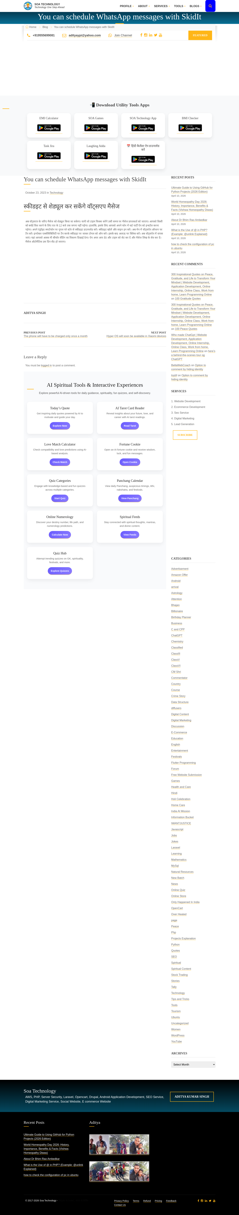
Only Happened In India (185, 902)
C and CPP (178, 629)
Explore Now (60, 425)
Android (175, 580)
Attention (176, 599)
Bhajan (175, 605)
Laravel (175, 847)
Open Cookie (130, 462)
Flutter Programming (183, 762)
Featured (200, 35)
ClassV (175, 659)
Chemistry (177, 641)
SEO (174, 956)
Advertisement (179, 568)
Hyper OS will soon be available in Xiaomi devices (136, 336)
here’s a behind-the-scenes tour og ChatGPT (193, 355)
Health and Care (181, 787)
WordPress (178, 1035)
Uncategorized (180, 1023)
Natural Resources (182, 871)
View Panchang (129, 498)
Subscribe (185, 435)
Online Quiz (178, 890)
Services (161, 6)
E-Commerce (179, 732)
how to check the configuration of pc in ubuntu (51, 1175)
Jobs (174, 835)
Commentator (179, 677)
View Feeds (129, 534)
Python (175, 944)
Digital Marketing (181, 720)
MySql (175, 865)
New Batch (177, 877)
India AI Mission (180, 811)
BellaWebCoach (180, 365)
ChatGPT (176, 635)
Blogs (194, 6)
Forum (175, 768)
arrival (175, 587)
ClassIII (175, 653)
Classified (177, 647)
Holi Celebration (180, 799)
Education (177, 738)
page (174, 920)
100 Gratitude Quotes (188, 298)
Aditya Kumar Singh (192, 1096)
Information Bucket (182, 817)
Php (173, 932)
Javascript (177, 829)
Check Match (60, 462)
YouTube (176, 1041)
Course (175, 690)
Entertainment (179, 750)
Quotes (175, 950)
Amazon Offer (179, 574)
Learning (176, 853)
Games (175, 780)
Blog (45, 27)
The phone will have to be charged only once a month (56, 336)
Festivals (176, 756)
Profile (126, 6)
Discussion (177, 726)
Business (176, 623)
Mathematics (179, 859)
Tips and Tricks (180, 999)
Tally (174, 987)
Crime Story (178, 696)
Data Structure (180, 702)
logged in (46, 365)
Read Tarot (130, 425)
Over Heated (179, 914)
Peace (175, 926)
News (174, 884)
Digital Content (180, 714)
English (175, 744)
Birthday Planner (181, 617)
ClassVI (175, 665)
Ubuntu (175, 1017)
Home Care (178, 805)
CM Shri (176, 671)
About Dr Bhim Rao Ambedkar (189, 220)
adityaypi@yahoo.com (85, 35)
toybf (174, 375)
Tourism (176, 1011)
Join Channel (123, 35)
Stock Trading (179, 974)
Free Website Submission (186, 774)
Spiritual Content (181, 968)
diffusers (176, 708)
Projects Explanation (183, 938)
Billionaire (177, 611)
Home (32, 27)
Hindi (174, 793)
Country (176, 684)
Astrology (176, 593)
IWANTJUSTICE (181, 823)
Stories (175, 980)
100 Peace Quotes (186, 328)
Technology (56, 192)
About (143, 6)
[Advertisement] (119, 72)
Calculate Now (60, 534)
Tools (178, 6)
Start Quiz (59, 498)
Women (175, 1029)
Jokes (174, 841)
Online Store (178, 896)
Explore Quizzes (60, 571)
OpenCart (177, 908)
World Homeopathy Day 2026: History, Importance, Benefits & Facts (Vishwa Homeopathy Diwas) (192, 205)
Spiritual (176, 962)
